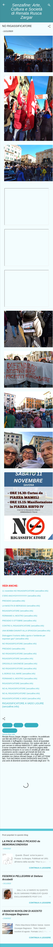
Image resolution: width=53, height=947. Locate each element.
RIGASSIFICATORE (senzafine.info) (17, 611)
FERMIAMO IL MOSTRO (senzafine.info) (19, 616)
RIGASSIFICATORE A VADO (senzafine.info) (21, 698)
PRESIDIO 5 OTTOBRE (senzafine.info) (19, 621)
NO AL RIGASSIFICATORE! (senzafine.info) (21, 693)
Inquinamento (31, 725)
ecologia (18, 725)
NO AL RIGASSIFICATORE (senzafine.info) (20, 688)
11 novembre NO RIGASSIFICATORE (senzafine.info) (25, 591)
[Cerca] (49, 5)
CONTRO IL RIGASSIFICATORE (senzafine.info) (23, 626)
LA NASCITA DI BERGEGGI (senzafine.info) (21, 606)
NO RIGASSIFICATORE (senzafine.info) (19, 644)
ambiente (7, 725)
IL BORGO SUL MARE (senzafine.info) (18, 674)
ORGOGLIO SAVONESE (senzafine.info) (19, 664)
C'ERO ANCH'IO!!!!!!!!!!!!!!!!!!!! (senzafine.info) (21, 596)
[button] (49, 27)
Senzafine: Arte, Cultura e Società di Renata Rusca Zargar (26, 11)
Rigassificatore (9, 731)
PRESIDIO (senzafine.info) (13, 601)
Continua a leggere (40, 868)
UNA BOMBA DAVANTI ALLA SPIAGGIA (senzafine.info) (26, 631)
